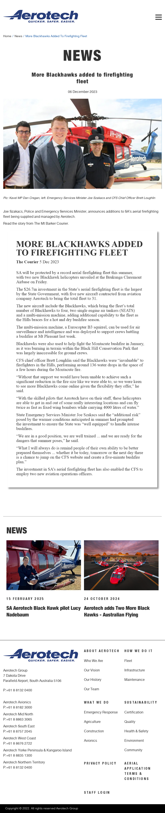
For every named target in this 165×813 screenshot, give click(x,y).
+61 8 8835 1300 (19, 755)
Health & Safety (136, 731)
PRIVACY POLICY (100, 764)
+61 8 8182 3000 (19, 707)
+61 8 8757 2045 (19, 731)
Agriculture (92, 722)
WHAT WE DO (96, 703)
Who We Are (93, 661)
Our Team (91, 689)
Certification (133, 712)
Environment (134, 740)
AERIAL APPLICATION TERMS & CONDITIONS (137, 771)
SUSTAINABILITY (140, 703)
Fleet (128, 661)
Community (133, 750)
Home (7, 36)
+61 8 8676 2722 (19, 743)
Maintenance (134, 679)
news (18, 36)
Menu (158, 17)
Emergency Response (101, 712)
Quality (129, 722)
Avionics (90, 740)
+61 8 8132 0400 (19, 690)
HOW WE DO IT (138, 651)
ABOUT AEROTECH (101, 651)
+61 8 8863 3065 (19, 719)
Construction (94, 731)
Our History (92, 679)
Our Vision (92, 670)
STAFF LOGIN (97, 793)
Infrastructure (134, 670)
